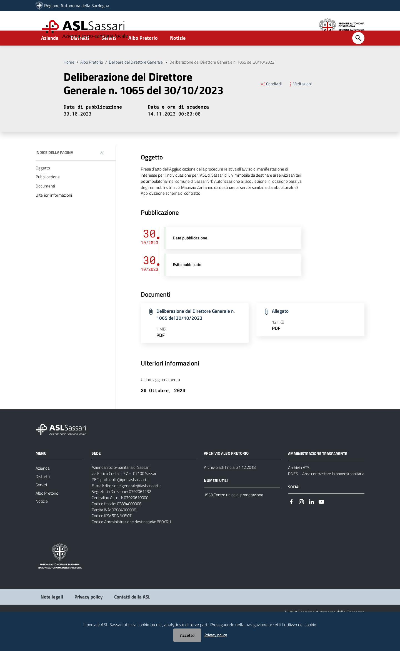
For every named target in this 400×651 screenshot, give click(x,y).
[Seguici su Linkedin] (311, 532)
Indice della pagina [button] (54, 168)
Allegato (281, 331)
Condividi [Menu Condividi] (271, 98)
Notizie (178, 52)
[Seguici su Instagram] (301, 532)
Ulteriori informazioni (55, 213)
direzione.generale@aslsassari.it (135, 510)
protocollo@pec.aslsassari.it (126, 503)
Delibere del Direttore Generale (140, 76)
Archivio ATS (299, 490)
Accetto (187, 635)
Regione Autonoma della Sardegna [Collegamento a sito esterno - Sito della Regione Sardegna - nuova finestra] (76, 5)
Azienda (49, 52)
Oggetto (43, 184)
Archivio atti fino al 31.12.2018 (232, 490)
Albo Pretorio (143, 52)
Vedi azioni (300, 98)
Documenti (46, 203)
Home (69, 76)
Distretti (80, 52)
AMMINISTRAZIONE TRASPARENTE (317, 476)
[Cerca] (358, 52)
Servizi (108, 52)
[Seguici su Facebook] (291, 532)
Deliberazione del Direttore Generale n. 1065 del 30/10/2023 (231, 76)
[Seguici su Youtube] (321, 532)
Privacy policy (215, 635)
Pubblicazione (48, 193)
